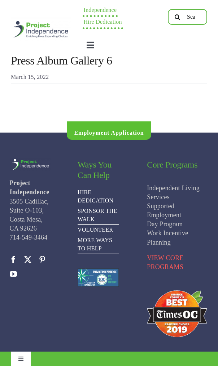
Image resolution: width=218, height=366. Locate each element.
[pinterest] (42, 259)
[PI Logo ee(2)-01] (41, 20)
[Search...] (187, 17)
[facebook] (13, 259)
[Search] (178, 17)
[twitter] (27, 259)
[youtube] (13, 274)
